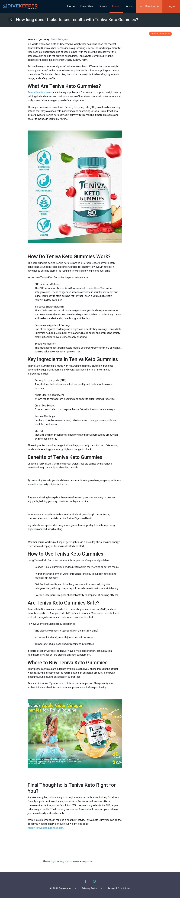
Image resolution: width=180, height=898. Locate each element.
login (53, 861)
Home (71, 6)
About (129, 6)
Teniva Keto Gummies (40, 92)
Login (171, 6)
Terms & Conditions (119, 888)
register (64, 861)
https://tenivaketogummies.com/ (46, 827)
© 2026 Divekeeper (61, 888)
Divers (103, 6)
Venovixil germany (38, 39)
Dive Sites (86, 6)
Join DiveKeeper (149, 6)
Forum (116, 6)
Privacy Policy (90, 888)
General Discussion (160, 33)
